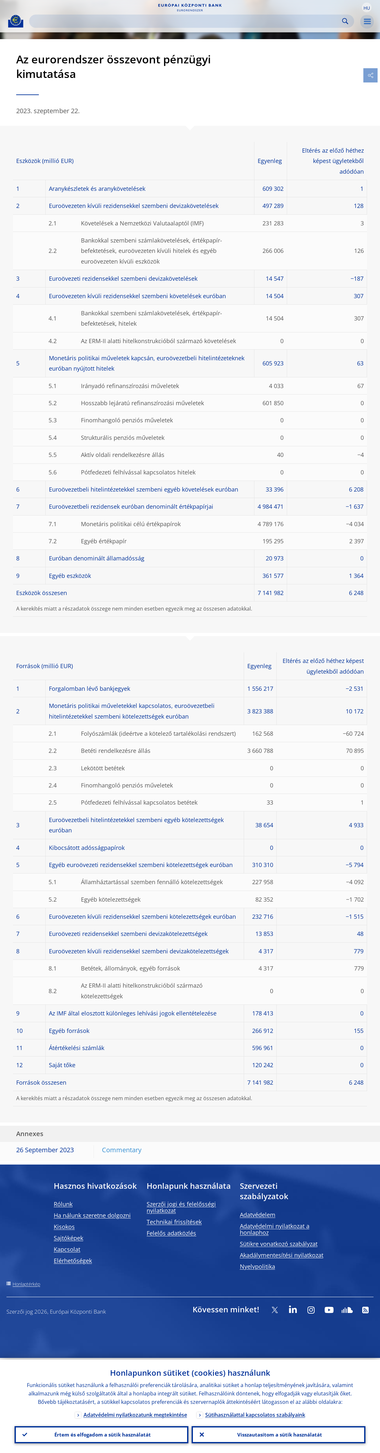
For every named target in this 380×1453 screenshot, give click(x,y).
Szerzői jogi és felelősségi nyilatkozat (181, 1207)
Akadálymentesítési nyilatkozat (281, 1255)
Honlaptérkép (26, 1284)
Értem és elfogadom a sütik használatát (101, 1433)
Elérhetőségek (73, 1260)
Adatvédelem (257, 1215)
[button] (367, 7)
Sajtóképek (68, 1238)
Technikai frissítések (174, 1222)
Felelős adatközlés (171, 1233)
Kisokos (64, 1227)
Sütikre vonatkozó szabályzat (279, 1244)
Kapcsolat (67, 1249)
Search (345, 21)
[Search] (186, 21)
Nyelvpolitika (257, 1266)
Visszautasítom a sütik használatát (278, 1433)
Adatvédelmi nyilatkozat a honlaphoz (274, 1229)
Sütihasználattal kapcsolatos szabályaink (255, 1413)
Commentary (121, 1149)
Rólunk (63, 1204)
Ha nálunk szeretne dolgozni (92, 1215)
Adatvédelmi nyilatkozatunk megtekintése (135, 1413)
